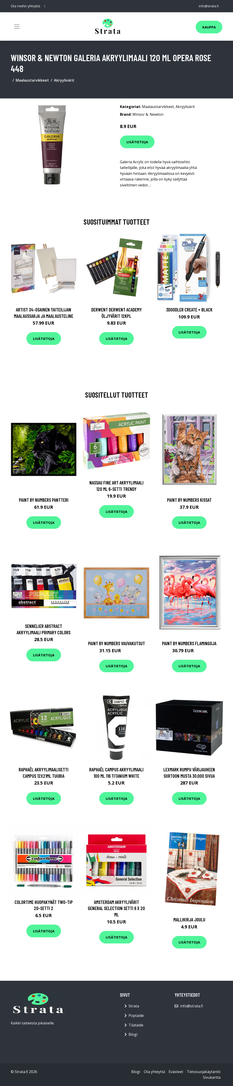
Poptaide (136, 1015)
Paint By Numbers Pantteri (43, 500)
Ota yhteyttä (154, 1071)
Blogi (133, 1034)
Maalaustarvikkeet (32, 80)
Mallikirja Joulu (189, 919)
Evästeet (176, 1071)
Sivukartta (211, 1077)
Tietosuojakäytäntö (203, 1071)
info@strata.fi (209, 6)
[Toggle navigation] (17, 26)
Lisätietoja (137, 142)
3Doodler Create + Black (189, 309)
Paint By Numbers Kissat (189, 500)
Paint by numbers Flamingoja (189, 643)
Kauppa (209, 27)
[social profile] (44, 6)
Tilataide (136, 1025)
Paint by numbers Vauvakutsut (116, 643)
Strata (134, 1005)
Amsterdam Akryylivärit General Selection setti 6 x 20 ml (116, 908)
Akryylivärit (64, 80)
